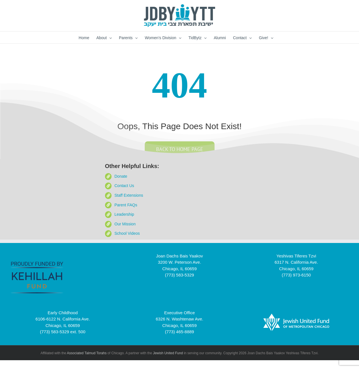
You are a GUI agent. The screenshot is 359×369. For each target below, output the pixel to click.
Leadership (124, 214)
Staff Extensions (128, 195)
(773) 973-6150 (296, 274)
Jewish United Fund (168, 353)
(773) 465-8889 (179, 331)
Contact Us (124, 185)
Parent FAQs (125, 205)
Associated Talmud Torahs (87, 353)
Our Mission (125, 224)
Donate (120, 176)
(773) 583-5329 (179, 274)
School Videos (127, 233)
